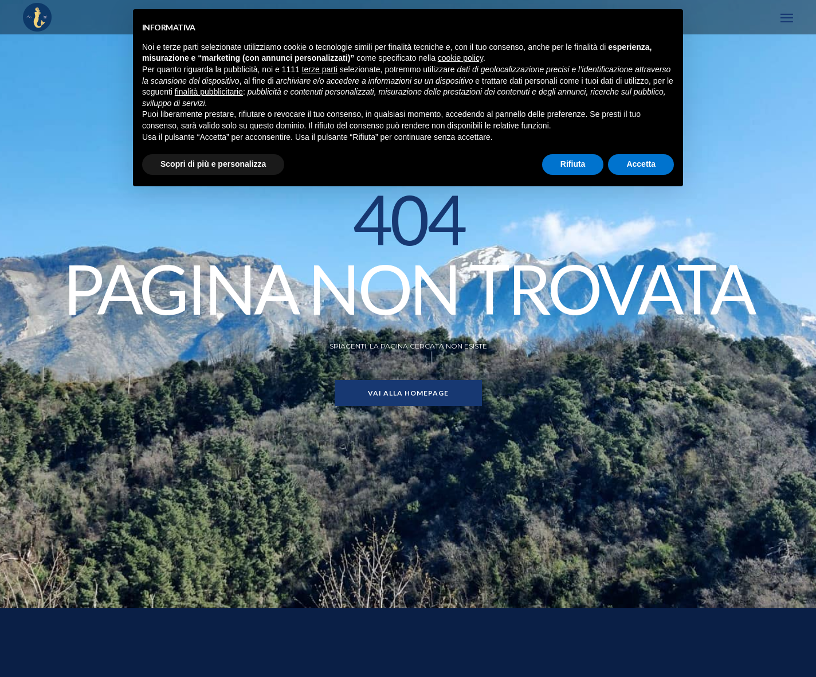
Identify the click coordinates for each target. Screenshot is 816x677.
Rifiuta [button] (573, 164)
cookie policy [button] (460, 57)
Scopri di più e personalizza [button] (213, 164)
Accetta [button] (641, 164)
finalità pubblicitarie (209, 91)
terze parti (320, 69)
